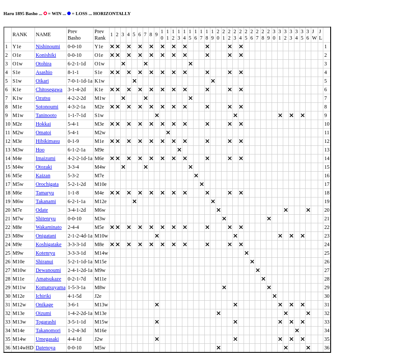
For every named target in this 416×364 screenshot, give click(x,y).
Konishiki (46, 55)
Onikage (44, 305)
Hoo (40, 150)
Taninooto (46, 115)
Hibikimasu (48, 141)
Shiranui (44, 262)
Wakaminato (49, 227)
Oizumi (43, 313)
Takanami (46, 201)
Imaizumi (46, 158)
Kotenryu (45, 253)
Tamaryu (45, 193)
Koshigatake (49, 244)
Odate (42, 210)
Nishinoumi (48, 46)
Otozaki (44, 167)
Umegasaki (47, 339)
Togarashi (46, 322)
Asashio (44, 72)
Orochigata (47, 184)
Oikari (42, 81)
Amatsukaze (48, 279)
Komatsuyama (51, 287)
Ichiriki (43, 296)
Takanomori (48, 330)
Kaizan (43, 176)
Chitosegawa (49, 89)
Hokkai (43, 124)
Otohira (44, 64)
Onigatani (46, 236)
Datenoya (46, 348)
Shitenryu (46, 219)
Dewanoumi (48, 270)
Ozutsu (43, 98)
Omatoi (43, 133)
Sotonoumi (47, 107)
